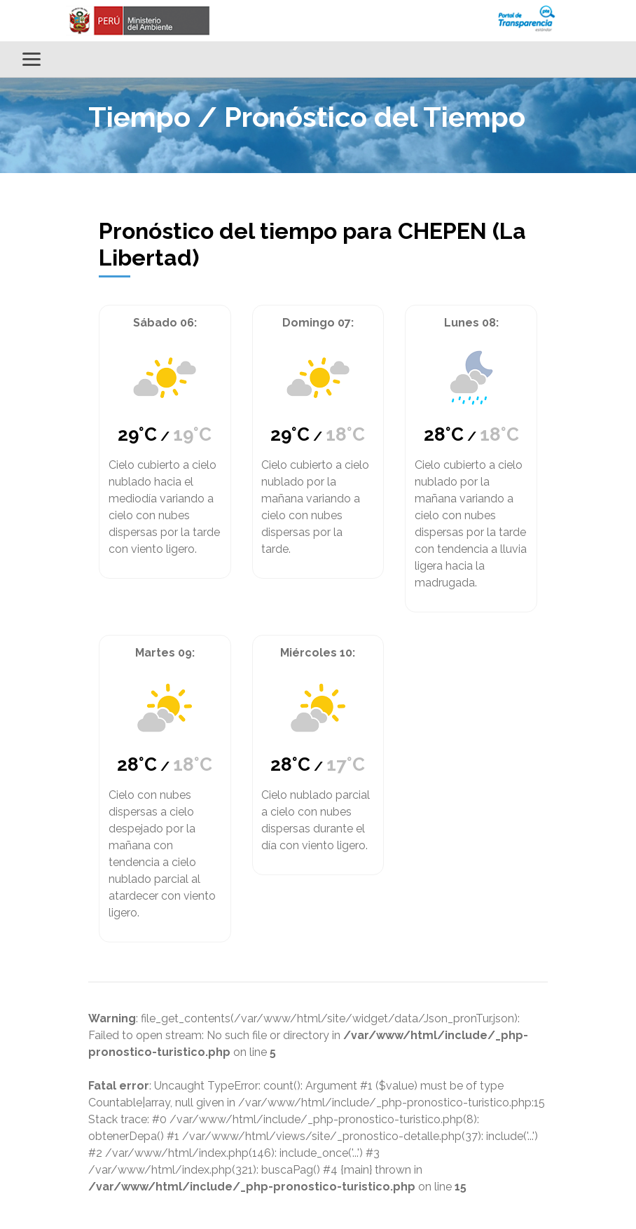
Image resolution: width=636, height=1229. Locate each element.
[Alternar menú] (31, 59)
